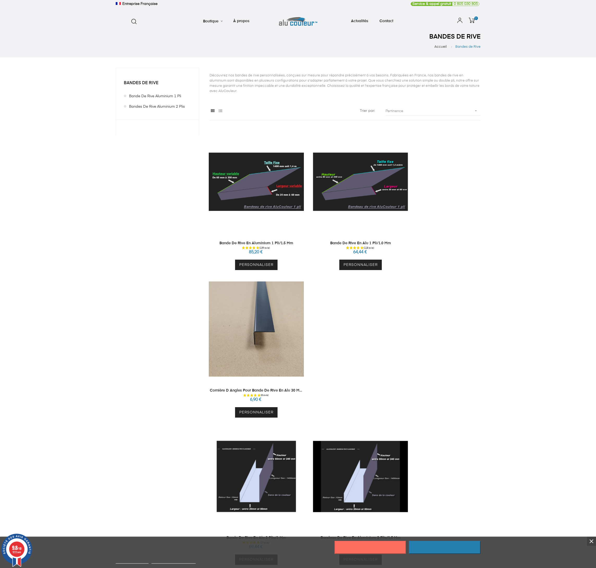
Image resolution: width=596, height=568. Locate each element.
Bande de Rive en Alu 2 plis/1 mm (251, 364)
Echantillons (251, 492)
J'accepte (444, 547)
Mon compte (327, 473)
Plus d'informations (132, 561)
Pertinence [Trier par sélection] (433, 110)
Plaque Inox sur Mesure (261, 483)
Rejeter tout (370, 547)
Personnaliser (251, 252)
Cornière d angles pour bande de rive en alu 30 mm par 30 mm (438, 230)
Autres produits (254, 501)
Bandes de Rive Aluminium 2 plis (157, 106)
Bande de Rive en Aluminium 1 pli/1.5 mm (251, 230)
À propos (399, 473)
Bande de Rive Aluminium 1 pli (155, 96)
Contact (398, 492)
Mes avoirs (325, 511)
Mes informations (331, 483)
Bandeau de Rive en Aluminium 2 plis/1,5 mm (345, 364)
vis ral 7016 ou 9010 (438, 364)
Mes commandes (331, 492)
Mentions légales (405, 511)
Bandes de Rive (141, 83)
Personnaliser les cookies (173, 561)
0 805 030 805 (444, 4)
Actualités (399, 483)
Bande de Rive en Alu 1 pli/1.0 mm (345, 230)
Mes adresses (328, 501)
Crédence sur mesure (259, 473)
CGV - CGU (401, 501)
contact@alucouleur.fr (134, 500)
